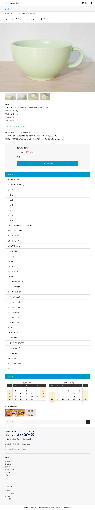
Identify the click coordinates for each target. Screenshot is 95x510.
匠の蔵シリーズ (13, 333)
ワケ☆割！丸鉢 (15, 317)
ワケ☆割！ (11, 276)
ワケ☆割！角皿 (15, 307)
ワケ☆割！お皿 (15, 297)
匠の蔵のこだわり (10, 464)
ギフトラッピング (13, 241)
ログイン (7, 496)
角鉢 (11, 220)
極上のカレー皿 (15, 348)
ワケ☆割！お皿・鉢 (14, 292)
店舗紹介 (7, 461)
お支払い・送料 (9, 469)
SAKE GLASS (14, 338)
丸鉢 (11, 215)
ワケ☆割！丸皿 (15, 302)
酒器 (9, 368)
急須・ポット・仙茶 (14, 363)
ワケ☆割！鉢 (14, 312)
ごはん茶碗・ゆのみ (14, 246)
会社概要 (7, 472)
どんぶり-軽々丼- (13, 271)
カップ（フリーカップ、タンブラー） (20, 225)
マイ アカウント (9, 493)
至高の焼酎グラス (16, 353)
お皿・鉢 (10, 190)
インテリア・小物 (13, 179)
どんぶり (10, 266)
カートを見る (9, 499)
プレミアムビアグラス (17, 343)
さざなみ (10, 261)
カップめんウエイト (14, 236)
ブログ (7, 475)
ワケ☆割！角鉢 (15, 322)
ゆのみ (12, 256)
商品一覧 (7, 467)
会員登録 (7, 490)
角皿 (11, 205)
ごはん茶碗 (13, 251)
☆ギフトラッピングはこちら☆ (15, 126)
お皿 (11, 195)
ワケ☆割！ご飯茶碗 (16, 282)
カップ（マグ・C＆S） (15, 230)
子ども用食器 (12, 358)
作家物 (10, 327)
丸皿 (11, 200)
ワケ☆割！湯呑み (16, 287)
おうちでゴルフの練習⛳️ (16, 185)
